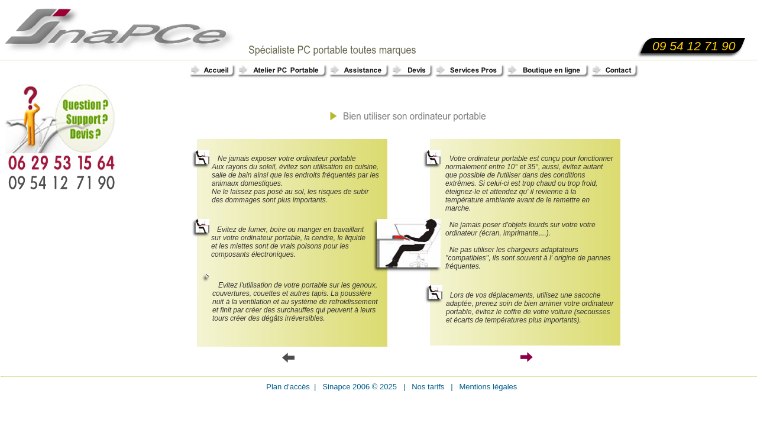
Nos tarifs (426, 386)
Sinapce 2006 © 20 (353, 386)
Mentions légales (485, 386)
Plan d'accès (289, 386)
